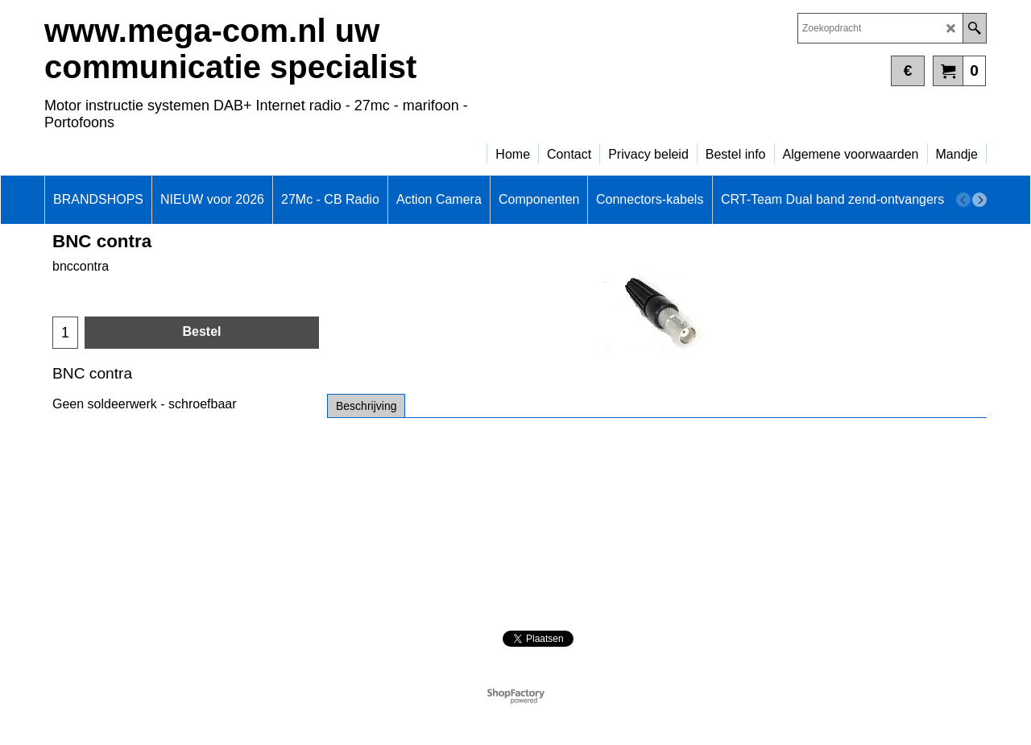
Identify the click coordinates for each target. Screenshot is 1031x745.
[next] (979, 199)
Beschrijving (366, 405)
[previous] (963, 199)
